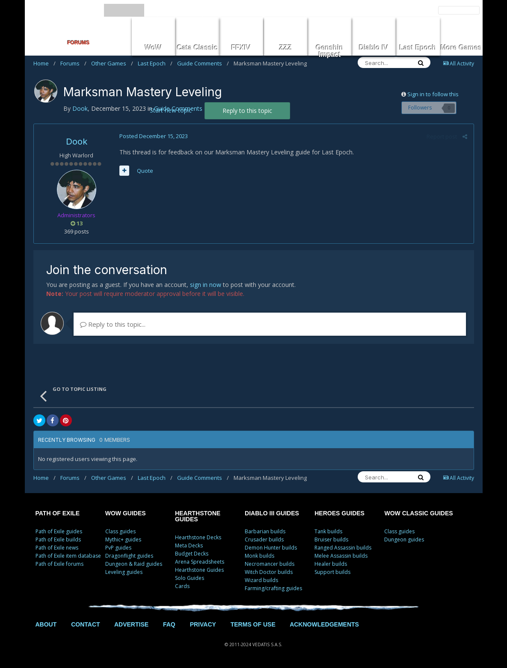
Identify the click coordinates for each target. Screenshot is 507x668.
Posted (153, 136)
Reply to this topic (247, 110)
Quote (145, 170)
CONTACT (85, 624)
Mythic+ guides (123, 539)
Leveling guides (123, 572)
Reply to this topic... (112, 324)
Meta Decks (189, 545)
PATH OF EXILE (58, 513)
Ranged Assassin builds (342, 547)
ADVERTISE (131, 624)
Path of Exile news (57, 547)
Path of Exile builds (58, 539)
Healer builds (330, 564)
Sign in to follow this (433, 94)
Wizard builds (261, 580)
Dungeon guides (404, 539)
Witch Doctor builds (269, 572)
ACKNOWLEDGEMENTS (324, 624)
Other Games (112, 63)
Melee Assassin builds (341, 555)
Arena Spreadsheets (199, 561)
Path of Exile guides (59, 531)
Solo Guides (189, 578)
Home (44, 63)
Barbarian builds (265, 531)
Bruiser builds (331, 539)
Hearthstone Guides (199, 569)
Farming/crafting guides (273, 588)
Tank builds (328, 531)
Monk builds (259, 555)
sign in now (205, 285)
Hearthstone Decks (198, 537)
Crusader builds (264, 539)
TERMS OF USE (253, 624)
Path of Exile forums (59, 564)
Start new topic (171, 110)
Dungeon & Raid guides (133, 564)
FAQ (169, 624)
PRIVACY (203, 624)
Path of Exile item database (68, 555)
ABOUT (46, 624)
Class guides (120, 531)
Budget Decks (191, 553)
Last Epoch (155, 63)
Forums (73, 63)
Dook (76, 141)
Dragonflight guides (129, 555)
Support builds (332, 572)
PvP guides (118, 547)
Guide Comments (203, 63)
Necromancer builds (269, 564)
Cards (182, 586)
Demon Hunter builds (271, 547)
